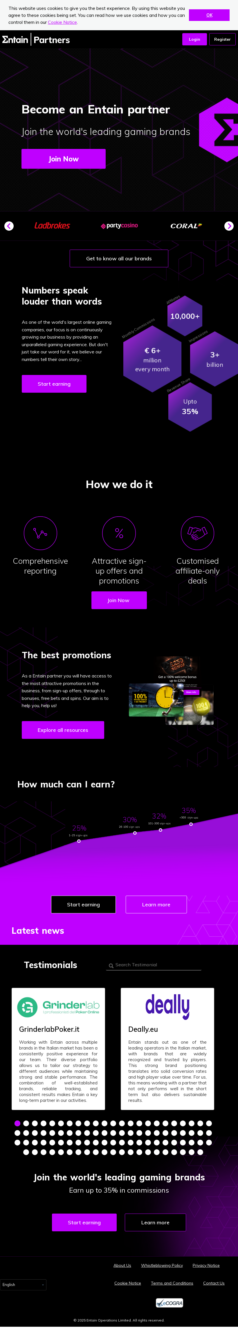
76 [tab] (78, 1152)
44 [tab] (191, 1133)
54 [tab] (78, 1143)
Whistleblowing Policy (162, 1265)
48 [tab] (26, 1143)
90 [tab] (200, 1152)
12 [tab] (113, 1123)
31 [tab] (78, 1133)
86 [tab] (165, 1152)
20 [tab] (183, 1123)
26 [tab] (35, 1133)
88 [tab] (183, 1152)
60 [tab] (131, 1143)
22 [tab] (200, 1123)
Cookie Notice (62, 22)
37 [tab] (131, 1133)
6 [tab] (61, 1123)
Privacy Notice (206, 1265)
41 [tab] (165, 1133)
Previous (11, 228)
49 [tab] (35, 1143)
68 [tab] (200, 1143)
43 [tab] (183, 1133)
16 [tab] (148, 1123)
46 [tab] (209, 1133)
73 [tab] (52, 1152)
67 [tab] (191, 1143)
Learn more (156, 904)
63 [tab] (157, 1143)
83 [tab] (139, 1152)
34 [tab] (104, 1133)
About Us (122, 1265)
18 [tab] (165, 1123)
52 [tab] (61, 1143)
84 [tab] (148, 1152)
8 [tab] (78, 1123)
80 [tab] (113, 1152)
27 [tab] (43, 1133)
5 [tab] (52, 1123)
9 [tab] (87, 1123)
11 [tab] (104, 1123)
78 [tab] (96, 1152)
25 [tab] (26, 1133)
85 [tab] (157, 1152)
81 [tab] (122, 1152)
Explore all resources (63, 730)
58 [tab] (113, 1143)
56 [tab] (96, 1143)
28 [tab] (52, 1133)
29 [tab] (61, 1133)
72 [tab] (43, 1152)
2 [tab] (26, 1123)
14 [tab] (131, 1123)
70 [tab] (26, 1152)
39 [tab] (148, 1133)
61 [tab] (139, 1143)
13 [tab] (122, 1123)
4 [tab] (43, 1123)
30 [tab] (70, 1133)
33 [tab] (96, 1133)
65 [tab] (174, 1143)
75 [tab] (70, 1152)
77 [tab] (87, 1152)
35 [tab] (113, 1133)
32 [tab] (87, 1133)
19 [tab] (174, 1123)
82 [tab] (131, 1152)
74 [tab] (61, 1152)
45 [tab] (200, 1133)
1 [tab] (17, 1123)
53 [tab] (70, 1143)
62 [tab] (148, 1143)
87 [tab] (174, 1152)
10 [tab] (96, 1123)
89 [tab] (191, 1152)
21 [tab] (191, 1123)
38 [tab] (139, 1133)
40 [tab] (157, 1133)
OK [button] (209, 15)
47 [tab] (17, 1143)
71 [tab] (35, 1152)
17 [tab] (157, 1123)
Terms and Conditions (172, 1283)
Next (231, 228)
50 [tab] (43, 1143)
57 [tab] (104, 1143)
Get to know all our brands (119, 258)
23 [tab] (209, 1123)
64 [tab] (165, 1143)
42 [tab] (174, 1133)
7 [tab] (70, 1123)
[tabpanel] (58, 1049)
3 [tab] (35, 1123)
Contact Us (214, 1283)
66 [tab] (183, 1143)
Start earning (54, 383)
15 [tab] (139, 1123)
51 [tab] (52, 1143)
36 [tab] (122, 1133)
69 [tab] (209, 1143)
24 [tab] (17, 1133)
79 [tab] (104, 1152)
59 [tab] (122, 1143)
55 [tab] (87, 1143)
